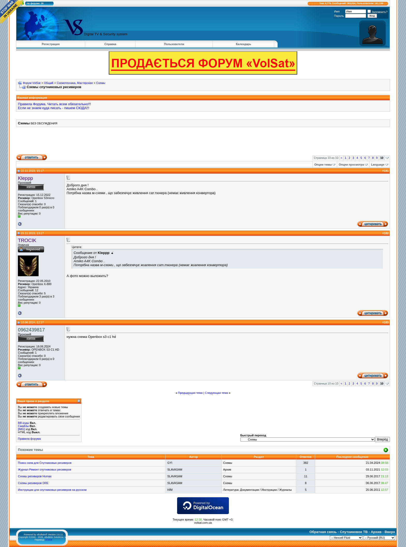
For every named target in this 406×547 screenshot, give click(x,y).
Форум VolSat (31, 82)
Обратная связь (323, 532)
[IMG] (21, 429)
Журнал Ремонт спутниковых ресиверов (44, 469)
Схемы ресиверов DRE (33, 483)
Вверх (390, 532)
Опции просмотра (351, 164)
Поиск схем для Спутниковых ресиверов (44, 462)
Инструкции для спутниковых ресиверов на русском (52, 489)
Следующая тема (216, 392)
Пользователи (174, 44)
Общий (48, 82)
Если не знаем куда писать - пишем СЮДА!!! (53, 108)
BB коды (23, 422)
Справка (110, 44)
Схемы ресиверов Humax (35, 476)
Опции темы (323, 164)
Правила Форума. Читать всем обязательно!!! (54, 104)
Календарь (243, 44)
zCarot (48, 539)
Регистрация (51, 44)
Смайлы (23, 426)
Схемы (100, 82)
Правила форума (29, 438)
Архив (376, 532)
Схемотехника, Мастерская (75, 82)
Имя (336, 11)
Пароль (339, 15)
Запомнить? (377, 11)
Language (378, 164)
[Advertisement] (203, 142)
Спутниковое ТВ (354, 532)
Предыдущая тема (190, 392)
